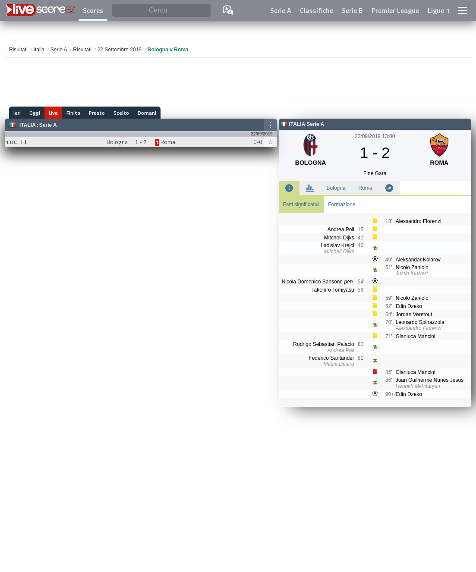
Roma (365, 188)
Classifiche (316, 10)
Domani (147, 113)
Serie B (352, 10)
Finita (73, 113)
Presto (97, 113)
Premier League (395, 10)
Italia (27, 125)
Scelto (121, 113)
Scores (93, 10)
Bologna (336, 188)
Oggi (34, 113)
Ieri (17, 113)
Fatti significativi (301, 204)
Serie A (280, 10)
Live (53, 113)
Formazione (341, 204)
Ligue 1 (439, 10)
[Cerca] (161, 10)
